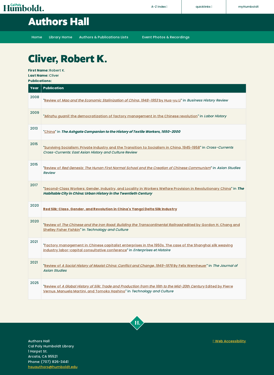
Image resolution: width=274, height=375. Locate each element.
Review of (127, 168)
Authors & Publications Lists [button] (103, 37)
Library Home (60, 37)
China (49, 132)
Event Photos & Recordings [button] (166, 37)
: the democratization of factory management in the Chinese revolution (121, 116)
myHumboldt (248, 6)
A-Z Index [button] (159, 6)
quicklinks (204, 6)
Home (37, 37)
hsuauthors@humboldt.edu (52, 367)
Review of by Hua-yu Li (112, 100)
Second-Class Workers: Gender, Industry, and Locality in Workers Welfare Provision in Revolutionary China (137, 189)
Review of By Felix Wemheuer (125, 266)
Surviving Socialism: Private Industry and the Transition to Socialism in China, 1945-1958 (122, 148)
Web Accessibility (229, 341)
